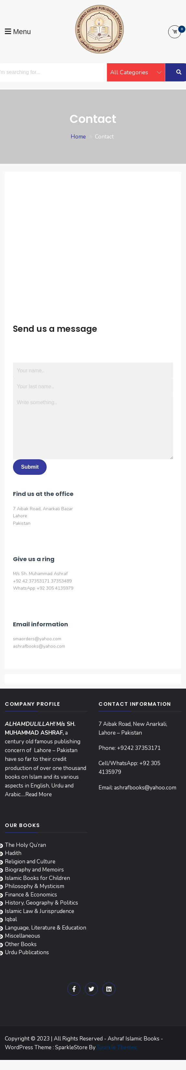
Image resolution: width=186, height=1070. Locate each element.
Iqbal (11, 919)
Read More (38, 794)
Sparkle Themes (117, 1047)
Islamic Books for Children (37, 878)
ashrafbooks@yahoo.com (145, 787)
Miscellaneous (22, 936)
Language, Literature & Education (45, 928)
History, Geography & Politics (41, 903)
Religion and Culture (30, 861)
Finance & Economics (31, 894)
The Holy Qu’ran (25, 845)
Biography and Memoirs (34, 869)
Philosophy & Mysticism (34, 886)
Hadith (13, 853)
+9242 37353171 (139, 748)
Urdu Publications (27, 952)
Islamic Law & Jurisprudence (39, 911)
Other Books (21, 944)
